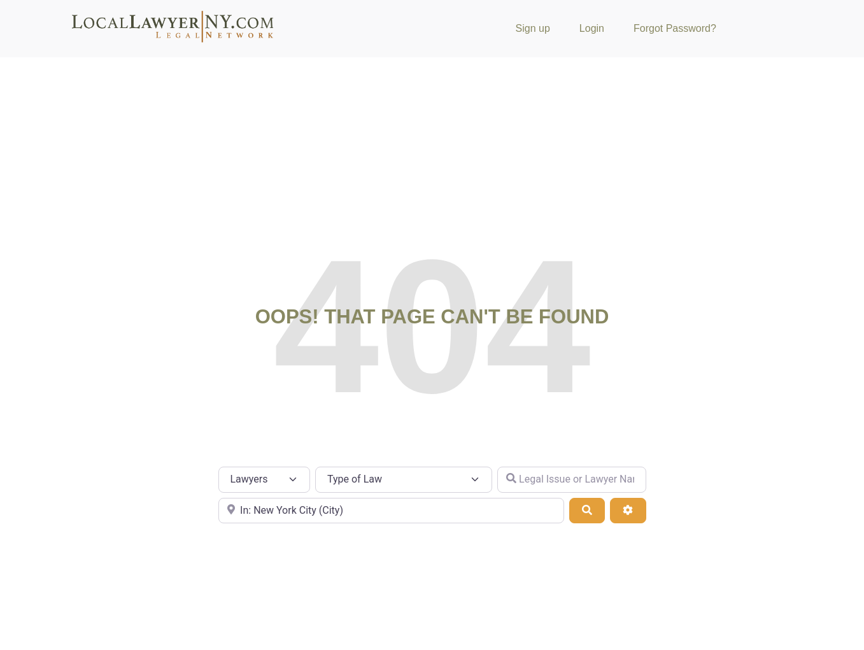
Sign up (533, 28)
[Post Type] (264, 479)
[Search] (587, 510)
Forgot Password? (675, 28)
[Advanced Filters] (628, 510)
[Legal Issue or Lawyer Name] (571, 479)
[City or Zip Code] (391, 510)
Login (591, 28)
